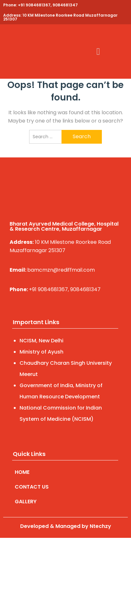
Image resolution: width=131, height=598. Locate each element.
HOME (22, 472)
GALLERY (26, 501)
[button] (98, 52)
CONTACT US (32, 486)
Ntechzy (100, 526)
